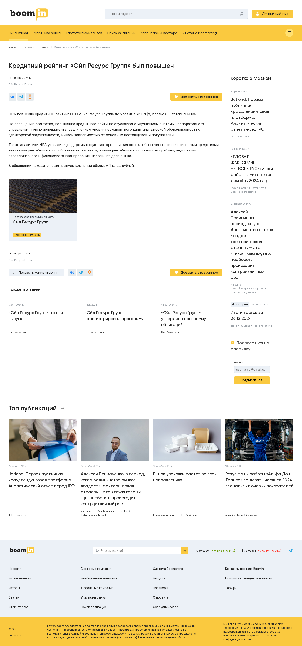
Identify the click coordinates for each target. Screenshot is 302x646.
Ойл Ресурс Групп (20, 84)
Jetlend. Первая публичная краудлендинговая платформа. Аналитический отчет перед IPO (250, 114)
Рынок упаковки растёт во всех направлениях (185, 476)
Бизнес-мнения (20, 578)
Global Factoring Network (243, 192)
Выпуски (159, 578)
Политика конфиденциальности (248, 578)
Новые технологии (263, 326)
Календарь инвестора (159, 33)
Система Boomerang (200, 33)
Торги (234, 326)
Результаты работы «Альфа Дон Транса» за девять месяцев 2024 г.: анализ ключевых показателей (259, 479)
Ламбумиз (191, 515)
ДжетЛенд (243, 137)
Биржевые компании (96, 568)
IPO (233, 137)
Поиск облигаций (121, 33)
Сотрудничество (165, 607)
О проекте (161, 597)
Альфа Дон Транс (234, 515)
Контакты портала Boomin (244, 568)
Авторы (14, 588)
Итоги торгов (240, 304)
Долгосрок (251, 515)
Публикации (18, 33)
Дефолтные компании (97, 588)
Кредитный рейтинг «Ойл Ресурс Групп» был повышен (82, 47)
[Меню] (289, 33)
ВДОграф (245, 326)
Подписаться (251, 380)
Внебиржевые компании (99, 578)
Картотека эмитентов (84, 33)
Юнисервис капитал (164, 515)
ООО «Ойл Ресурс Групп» (92, 114)
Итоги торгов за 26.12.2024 (247, 315)
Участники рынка (47, 33)
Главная (12, 47)
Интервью (236, 285)
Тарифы (230, 588)
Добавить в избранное (199, 97)
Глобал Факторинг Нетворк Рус (247, 188)
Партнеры (160, 588)
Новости (44, 47)
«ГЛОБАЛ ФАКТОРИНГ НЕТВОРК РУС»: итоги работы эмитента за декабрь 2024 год (252, 168)
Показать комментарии (38, 272)
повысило (25, 114)
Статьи (14, 597)
